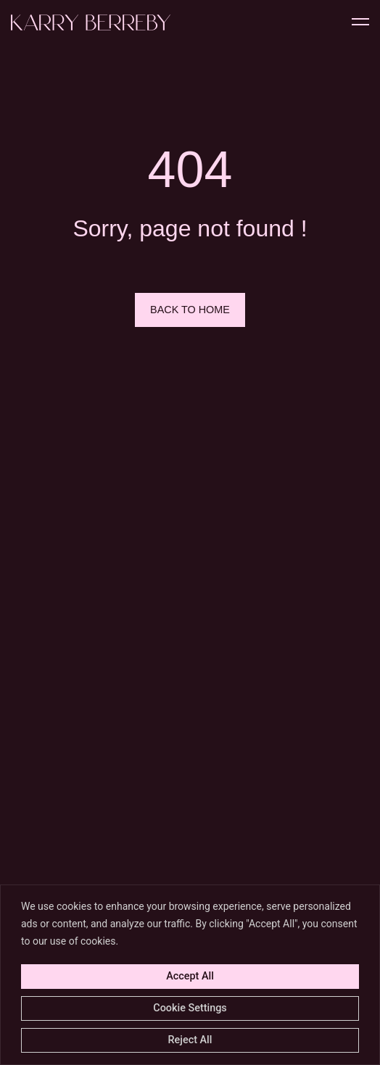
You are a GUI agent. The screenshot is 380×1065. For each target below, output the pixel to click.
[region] (190, 974)
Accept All (190, 976)
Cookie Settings (189, 1008)
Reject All (190, 1040)
